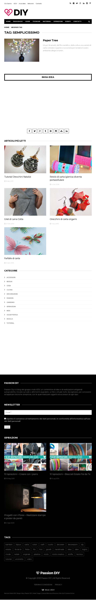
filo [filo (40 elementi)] (34, 553)
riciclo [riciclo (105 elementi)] (46, 557)
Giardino (10, 302)
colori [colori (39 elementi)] (34, 548)
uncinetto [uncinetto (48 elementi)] (19, 562)
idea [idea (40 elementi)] (69, 553)
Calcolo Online (69, 596)
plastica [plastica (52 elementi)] (37, 557)
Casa (9, 286)
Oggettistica (12, 315)
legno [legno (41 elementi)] (84, 553)
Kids (8, 310)
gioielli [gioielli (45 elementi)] (48, 553)
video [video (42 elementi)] (29, 562)
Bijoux (9, 281)
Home (8, 21)
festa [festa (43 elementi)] (27, 553)
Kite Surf (61, 596)
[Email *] (48, 412)
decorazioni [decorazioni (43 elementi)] (73, 548)
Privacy (58, 588)
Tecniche (36, 21)
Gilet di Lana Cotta (14, 219)
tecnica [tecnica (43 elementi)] (79, 557)
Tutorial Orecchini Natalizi (19, 176)
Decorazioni (12, 294)
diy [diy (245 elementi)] (82, 548)
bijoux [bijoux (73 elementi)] (18, 548)
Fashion (10, 298)
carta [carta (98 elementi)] (27, 548)
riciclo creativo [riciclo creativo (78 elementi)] (58, 557)
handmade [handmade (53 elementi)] (59, 553)
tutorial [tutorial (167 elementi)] (9, 562)
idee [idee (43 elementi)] (77, 553)
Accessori (11, 277)
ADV (15, 3)
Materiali (47, 21)
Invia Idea (22, 3)
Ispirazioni (58, 21)
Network (31, 3)
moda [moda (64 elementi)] (8, 557)
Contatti (39, 3)
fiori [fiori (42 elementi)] (40, 553)
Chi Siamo (8, 3)
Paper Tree (50, 40)
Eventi (68, 21)
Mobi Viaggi (37, 596)
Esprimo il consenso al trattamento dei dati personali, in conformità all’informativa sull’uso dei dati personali (47, 420)
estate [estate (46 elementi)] (8, 553)
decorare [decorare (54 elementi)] (60, 548)
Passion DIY (18, 21)
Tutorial (10, 323)
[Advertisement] (63, 12)
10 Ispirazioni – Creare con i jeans (22, 474)
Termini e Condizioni (43, 588)
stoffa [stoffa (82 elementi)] (70, 557)
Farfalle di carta (12, 258)
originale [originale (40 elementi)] (26, 557)
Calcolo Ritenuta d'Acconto (50, 596)
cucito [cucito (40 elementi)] (50, 548)
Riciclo (10, 319)
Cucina (10, 290)
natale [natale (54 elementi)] (16, 557)
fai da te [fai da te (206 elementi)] (18, 553)
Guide (27, 21)
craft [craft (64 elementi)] (42, 548)
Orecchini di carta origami (64, 219)
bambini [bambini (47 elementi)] (9, 548)
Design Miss (20, 596)
